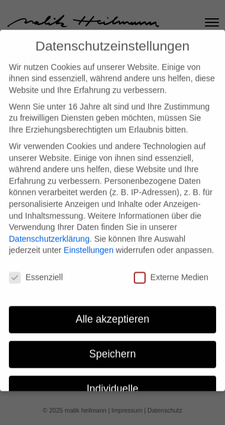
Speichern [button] (112, 347)
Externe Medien (171, 270)
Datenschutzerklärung (49, 232)
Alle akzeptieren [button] (113, 312)
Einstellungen (89, 243)
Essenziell (36, 270)
